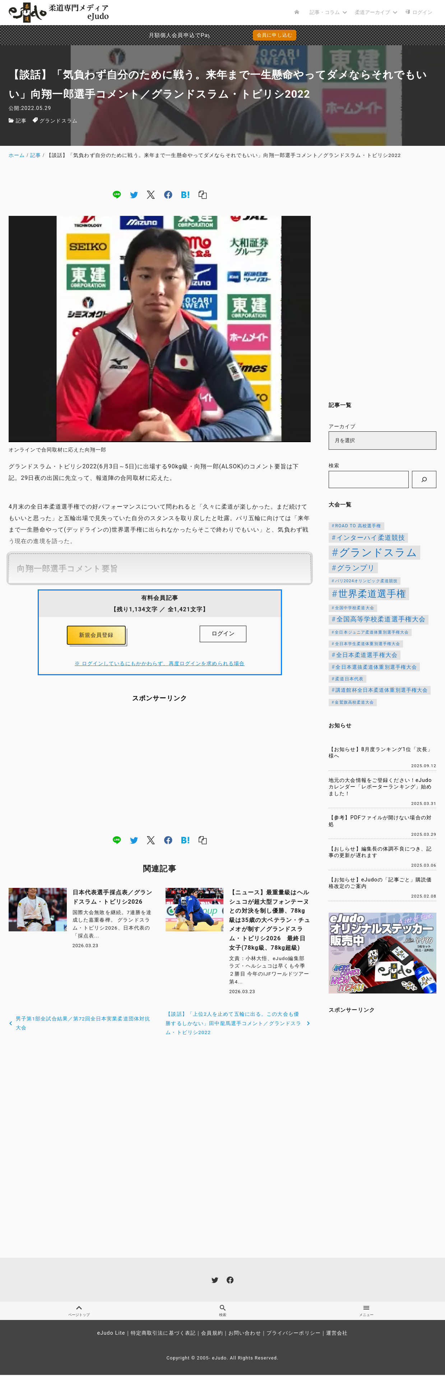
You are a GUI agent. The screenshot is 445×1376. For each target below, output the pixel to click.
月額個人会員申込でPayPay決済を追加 (161, 35)
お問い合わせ (244, 1334)
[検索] (424, 479)
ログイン (223, 633)
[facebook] (168, 194)
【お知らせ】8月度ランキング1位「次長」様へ (381, 752)
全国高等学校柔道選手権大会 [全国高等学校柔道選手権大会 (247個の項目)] (381, 619)
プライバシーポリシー (293, 1334)
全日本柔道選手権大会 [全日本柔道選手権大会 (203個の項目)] (367, 655)
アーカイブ (342, 426)
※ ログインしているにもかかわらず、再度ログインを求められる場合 (160, 665)
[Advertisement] (160, 770)
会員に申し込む (274, 35)
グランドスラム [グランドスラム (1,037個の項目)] (378, 552)
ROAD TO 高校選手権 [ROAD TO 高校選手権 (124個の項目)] (358, 525)
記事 (21, 121)
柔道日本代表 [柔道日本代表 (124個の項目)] (349, 678)
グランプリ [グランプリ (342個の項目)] (356, 568)
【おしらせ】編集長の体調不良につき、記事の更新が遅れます (380, 852)
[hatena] (185, 194)
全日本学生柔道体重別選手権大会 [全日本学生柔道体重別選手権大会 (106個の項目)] (367, 643)
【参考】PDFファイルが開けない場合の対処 (380, 821)
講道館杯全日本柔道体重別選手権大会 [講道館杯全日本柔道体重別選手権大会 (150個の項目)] (381, 690)
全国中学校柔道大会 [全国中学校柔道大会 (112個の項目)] (354, 607)
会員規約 (212, 1334)
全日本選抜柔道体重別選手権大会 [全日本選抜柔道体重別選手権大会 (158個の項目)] (376, 667)
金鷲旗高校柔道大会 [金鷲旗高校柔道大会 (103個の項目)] (354, 702)
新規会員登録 (96, 636)
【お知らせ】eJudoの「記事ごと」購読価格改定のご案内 (380, 883)
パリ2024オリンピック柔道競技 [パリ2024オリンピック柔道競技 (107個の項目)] (366, 581)
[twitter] (134, 194)
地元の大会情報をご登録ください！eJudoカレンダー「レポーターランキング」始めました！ (380, 787)
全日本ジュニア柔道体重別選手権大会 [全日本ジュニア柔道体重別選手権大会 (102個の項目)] (372, 632)
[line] (117, 194)
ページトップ (79, 1311)
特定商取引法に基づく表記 (163, 1334)
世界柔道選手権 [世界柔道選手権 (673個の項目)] (372, 593)
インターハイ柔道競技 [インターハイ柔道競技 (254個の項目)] (371, 537)
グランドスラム (59, 121)
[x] (151, 194)
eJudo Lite (111, 1334)
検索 (334, 466)
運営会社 (337, 1334)
